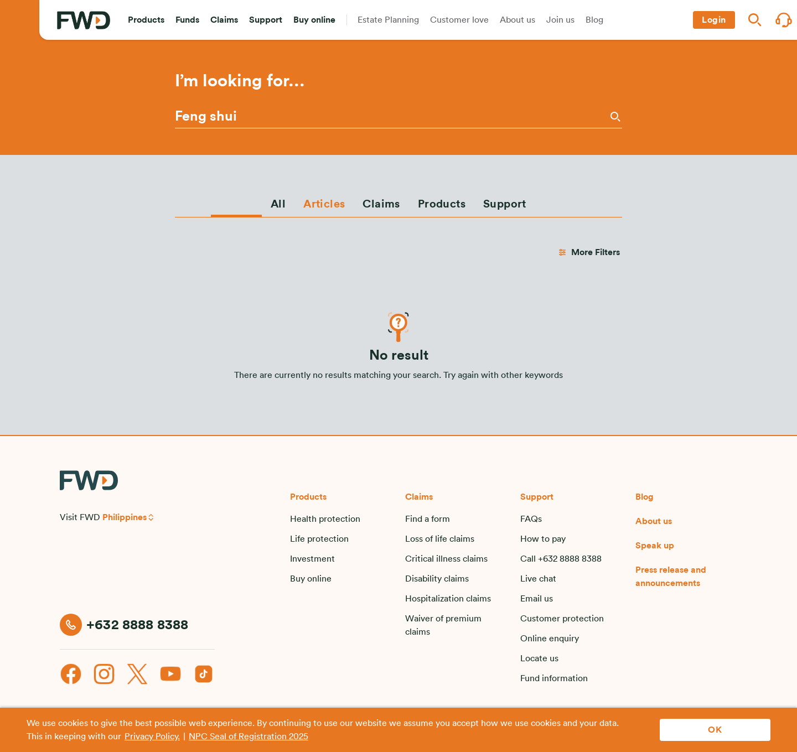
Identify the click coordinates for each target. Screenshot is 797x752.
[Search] (614, 116)
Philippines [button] (124, 517)
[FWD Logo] (83, 20)
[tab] (278, 203)
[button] (146, 20)
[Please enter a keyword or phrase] (391, 116)
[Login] (714, 20)
